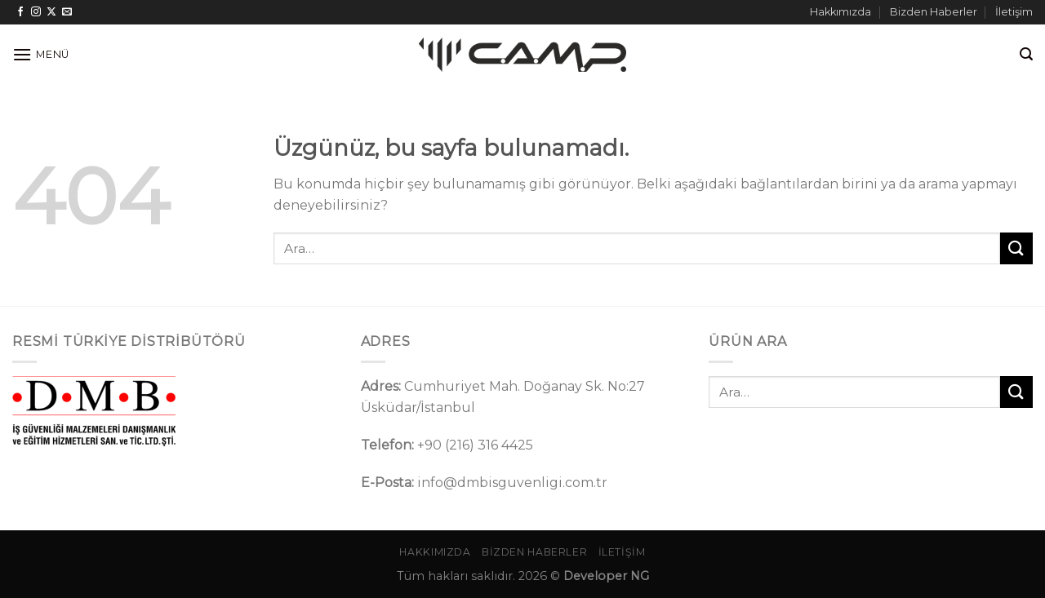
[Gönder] (1016, 248)
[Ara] (1026, 54)
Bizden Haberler (933, 12)
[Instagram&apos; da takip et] (36, 12)
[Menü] (40, 54)
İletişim (1014, 12)
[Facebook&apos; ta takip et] (20, 12)
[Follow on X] (51, 12)
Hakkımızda (840, 12)
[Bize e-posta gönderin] (67, 12)
